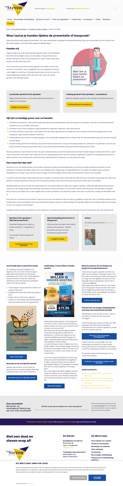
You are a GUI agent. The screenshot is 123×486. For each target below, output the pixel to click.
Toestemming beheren (78, 478)
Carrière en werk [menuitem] (42, 19)
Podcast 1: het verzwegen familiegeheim (99, 336)
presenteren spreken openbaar (37, 29)
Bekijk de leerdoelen (20, 107)
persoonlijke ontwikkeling (19, 29)
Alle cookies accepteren (97, 477)
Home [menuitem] (9, 19)
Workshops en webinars (100, 446)
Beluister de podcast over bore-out (96, 385)
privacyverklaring (100, 406)
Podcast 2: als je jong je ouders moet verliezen (99, 362)
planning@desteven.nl (82, 8)
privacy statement (30, 483)
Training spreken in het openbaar (24, 244)
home (8, 29)
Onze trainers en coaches (101, 441)
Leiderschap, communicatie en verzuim (97, 388)
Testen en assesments (100, 444)
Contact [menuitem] (10, 23)
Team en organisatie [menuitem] (60, 19)
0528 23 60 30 (50, 8)
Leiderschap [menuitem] (76, 19)
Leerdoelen (96, 452)
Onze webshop (97, 449)
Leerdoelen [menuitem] (87, 19)
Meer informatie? (54, 386)
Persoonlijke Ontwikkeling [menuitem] (24, 19)
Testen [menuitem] (98, 19)
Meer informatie (16, 357)
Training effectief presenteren (79, 104)
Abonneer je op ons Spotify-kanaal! (21, 378)
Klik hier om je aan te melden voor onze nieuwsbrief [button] (61, 406)
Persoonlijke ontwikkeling (101, 455)
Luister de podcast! (92, 300)
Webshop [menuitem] (106, 19)
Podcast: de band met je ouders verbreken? (99, 378)
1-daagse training (57, 239)
